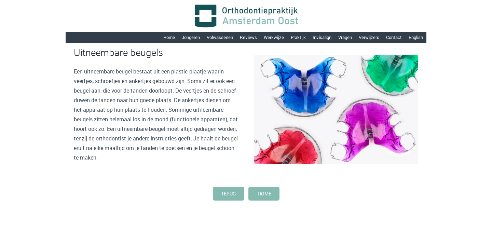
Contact (394, 37)
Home (169, 37)
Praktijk (298, 37)
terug (228, 193)
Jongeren (191, 37)
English (416, 37)
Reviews (248, 37)
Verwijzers (369, 37)
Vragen (345, 37)
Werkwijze (274, 37)
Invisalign (322, 37)
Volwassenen (220, 37)
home (264, 193)
